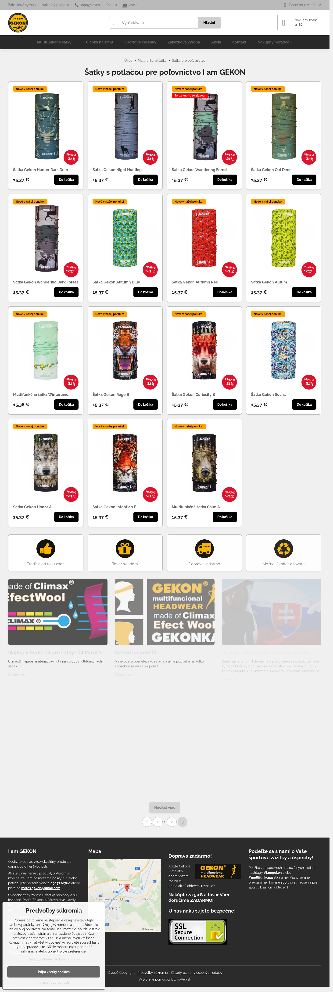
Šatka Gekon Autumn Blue (116, 282)
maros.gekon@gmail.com (40, 888)
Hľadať (209, 22)
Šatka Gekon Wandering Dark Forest (45, 282)
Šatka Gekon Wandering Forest (200, 170)
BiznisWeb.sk (181, 979)
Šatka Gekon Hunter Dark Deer (40, 170)
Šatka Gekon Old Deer (271, 170)
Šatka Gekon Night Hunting (117, 170)
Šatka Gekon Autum (269, 282)
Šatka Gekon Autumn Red (195, 282)
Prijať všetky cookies (54, 972)
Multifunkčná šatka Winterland (40, 394)
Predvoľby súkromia (152, 972)
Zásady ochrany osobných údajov (196, 972)
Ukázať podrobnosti (54, 982)
